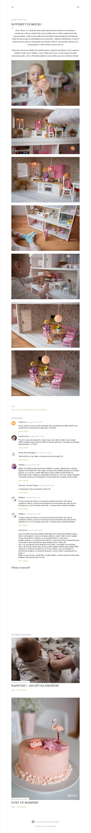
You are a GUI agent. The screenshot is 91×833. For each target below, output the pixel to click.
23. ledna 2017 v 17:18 (47, 485)
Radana (21, 497)
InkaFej (21, 465)
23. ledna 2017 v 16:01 (44, 453)
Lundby (36, 410)
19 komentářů (21, 807)
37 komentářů (22, 690)
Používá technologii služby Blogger (45, 821)
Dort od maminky (25, 802)
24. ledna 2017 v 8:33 (35, 530)
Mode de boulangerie (27, 453)
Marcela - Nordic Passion (28, 485)
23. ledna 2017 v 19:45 (33, 514)
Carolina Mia (23, 436)
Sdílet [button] (13, 406)
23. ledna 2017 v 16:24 (32, 465)
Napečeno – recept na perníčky (35, 685)
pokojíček (43, 410)
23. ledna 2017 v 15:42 (36, 436)
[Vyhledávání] (78, 6)
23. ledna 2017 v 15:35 (34, 422)
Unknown (22, 422)
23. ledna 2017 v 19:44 (33, 497)
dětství (26, 410)
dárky (18, 410)
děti (22, 410)
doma (31, 410)
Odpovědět (23, 431)
